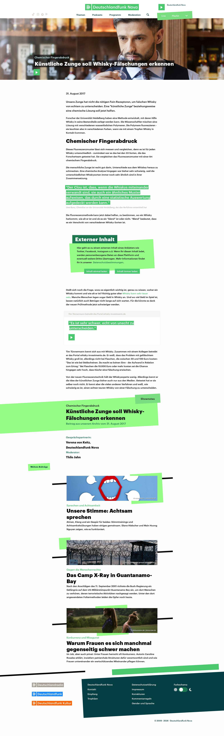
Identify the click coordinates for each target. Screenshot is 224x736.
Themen (80, 14)
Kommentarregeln (142, 698)
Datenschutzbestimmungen (108, 262)
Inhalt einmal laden (96, 271)
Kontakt (92, 689)
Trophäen (93, 698)
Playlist (175, 16)
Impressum (138, 689)
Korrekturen (138, 694)
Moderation (134, 14)
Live (164, 16)
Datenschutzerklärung (144, 684)
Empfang (92, 694)
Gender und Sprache (143, 703)
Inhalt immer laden (127, 271)
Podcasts (97, 14)
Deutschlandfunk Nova (100, 684)
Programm (115, 14)
